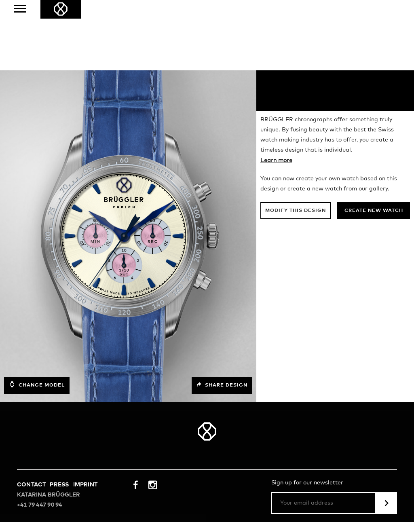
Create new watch (373, 140)
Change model (37, 314)
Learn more (276, 90)
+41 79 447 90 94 (39, 434)
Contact (31, 414)
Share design (221, 315)
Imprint (85, 414)
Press (59, 414)
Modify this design (295, 140)
